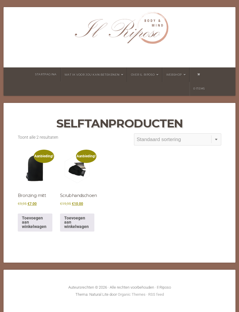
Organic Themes (132, 294)
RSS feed (156, 294)
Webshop (174, 74)
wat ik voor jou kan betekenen (92, 74)
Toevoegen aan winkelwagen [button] (34, 222)
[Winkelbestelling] (177, 139)
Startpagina (46, 74)
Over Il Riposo (143, 74)
